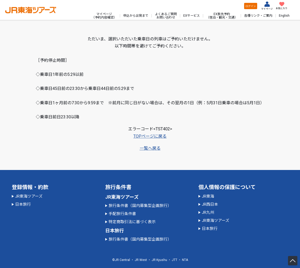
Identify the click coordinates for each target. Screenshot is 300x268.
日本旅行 (23, 204)
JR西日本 (210, 204)
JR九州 (208, 212)
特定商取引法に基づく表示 (132, 222)
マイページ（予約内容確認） (104, 16)
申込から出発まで (135, 15)
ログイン (250, 6)
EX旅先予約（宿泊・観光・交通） (222, 16)
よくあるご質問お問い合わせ (166, 16)
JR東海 (208, 196)
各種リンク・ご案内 (258, 15)
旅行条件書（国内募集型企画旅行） (140, 205)
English (284, 15)
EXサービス (191, 15)
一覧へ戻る (150, 148)
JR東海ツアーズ (29, 196)
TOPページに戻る (150, 136)
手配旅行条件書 (122, 213)
